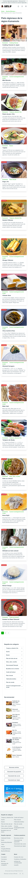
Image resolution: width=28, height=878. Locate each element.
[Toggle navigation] (26, 6)
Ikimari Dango (6, 585)
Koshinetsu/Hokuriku (6, 841)
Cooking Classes (13, 42)
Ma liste (3, 860)
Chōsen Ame (6, 295)
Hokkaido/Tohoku (5, 837)
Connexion (4, 858)
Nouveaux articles (14, 766)
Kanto (2, 839)
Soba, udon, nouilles (14, 476)
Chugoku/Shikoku (5, 848)
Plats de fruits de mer (6, 823)
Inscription (4, 856)
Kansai (3, 846)
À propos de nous (18, 856)
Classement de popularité (14, 771)
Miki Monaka (6, 80)
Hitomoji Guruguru (8, 366)
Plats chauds (12, 179)
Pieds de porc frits (8, 114)
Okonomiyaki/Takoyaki (7, 827)
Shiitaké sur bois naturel (10, 551)
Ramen (11, 145)
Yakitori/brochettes (19, 821)
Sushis (3, 819)
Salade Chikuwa (7, 220)
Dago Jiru (5, 181)
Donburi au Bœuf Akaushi (10, 619)
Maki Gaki (5, 406)
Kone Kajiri (5, 515)
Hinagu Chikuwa (7, 260)
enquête (16, 864)
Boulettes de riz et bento (6, 830)
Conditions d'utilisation (20, 858)
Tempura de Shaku (8, 440)
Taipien (4, 148)
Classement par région (14, 779)
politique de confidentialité (18, 861)
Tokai (2, 844)
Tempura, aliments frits (15, 112)
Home (3, 11)
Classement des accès (14, 775)
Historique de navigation (4, 863)
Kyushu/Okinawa (11, 11)
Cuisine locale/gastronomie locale (19, 827)
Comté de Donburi (14, 617)
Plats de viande (18, 823)
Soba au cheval (7, 478)
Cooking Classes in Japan (10, 45)
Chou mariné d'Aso (8, 331)
